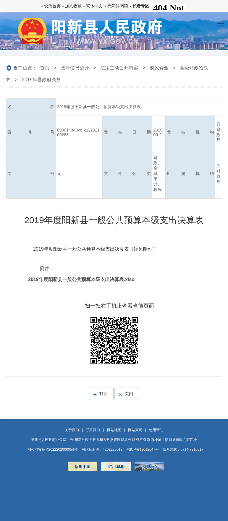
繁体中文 (94, 6)
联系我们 (93, 430)
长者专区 (140, 6)
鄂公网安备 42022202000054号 (52, 449)
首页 (44, 67)
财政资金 (159, 67)
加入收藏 (73, 6)
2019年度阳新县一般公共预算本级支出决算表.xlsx (81, 279)
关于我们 (72, 430)
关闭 (126, 393)
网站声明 (135, 430)
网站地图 (114, 430)
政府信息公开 (75, 67)
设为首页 (52, 6)
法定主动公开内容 (119, 67)
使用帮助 (156, 430)
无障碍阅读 (117, 6)
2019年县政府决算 (41, 79)
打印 (101, 393)
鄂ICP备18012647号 (143, 449)
